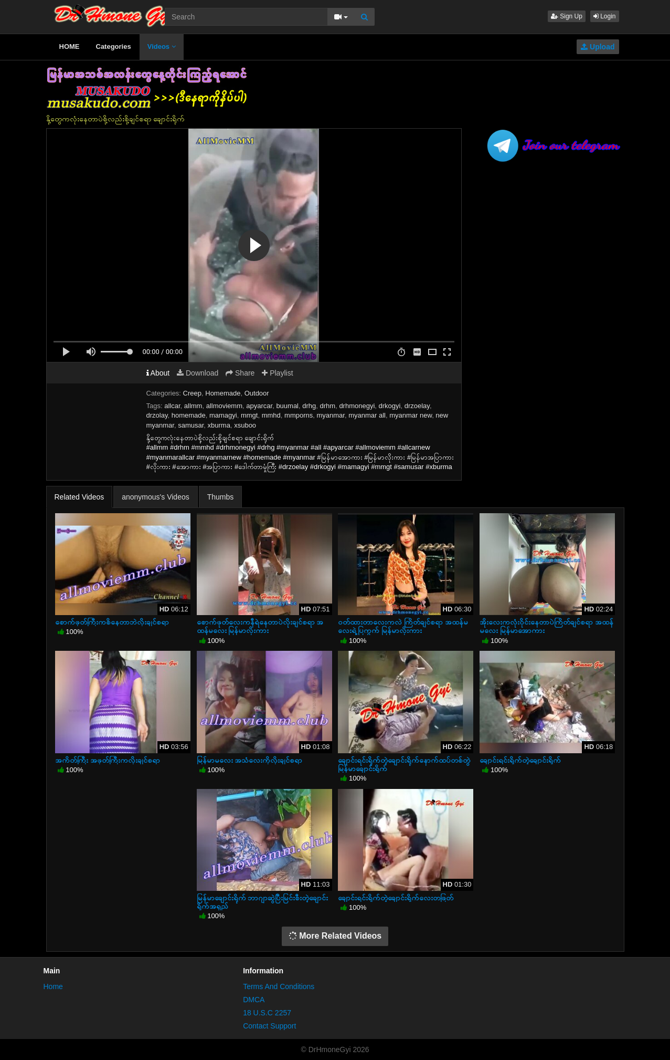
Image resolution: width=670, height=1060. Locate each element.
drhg (309, 406)
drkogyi (390, 406)
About (158, 373)
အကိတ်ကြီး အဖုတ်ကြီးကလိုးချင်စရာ (107, 760)
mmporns (298, 415)
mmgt (249, 415)
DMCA (253, 999)
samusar (191, 425)
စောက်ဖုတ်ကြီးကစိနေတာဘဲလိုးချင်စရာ (112, 622)
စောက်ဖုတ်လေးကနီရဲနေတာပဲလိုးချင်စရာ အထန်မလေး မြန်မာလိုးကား (260, 626)
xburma (219, 425)
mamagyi (223, 415)
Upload (597, 47)
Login (604, 16)
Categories (113, 46)
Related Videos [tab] (79, 497)
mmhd (271, 415)
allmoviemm (224, 406)
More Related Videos (335, 935)
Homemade (222, 393)
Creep (192, 393)
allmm (193, 406)
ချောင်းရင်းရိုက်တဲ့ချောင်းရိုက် (520, 760)
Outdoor (256, 393)
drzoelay (417, 406)
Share (240, 373)
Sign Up (566, 16)
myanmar (330, 415)
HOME (69, 46)
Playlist (277, 373)
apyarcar (259, 406)
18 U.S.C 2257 (267, 1013)
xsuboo (245, 425)
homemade (189, 415)
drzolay (157, 415)
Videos (161, 46)
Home (53, 986)
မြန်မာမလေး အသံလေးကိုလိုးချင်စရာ (250, 760)
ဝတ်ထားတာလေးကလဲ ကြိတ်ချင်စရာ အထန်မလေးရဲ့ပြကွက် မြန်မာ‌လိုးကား (403, 626)
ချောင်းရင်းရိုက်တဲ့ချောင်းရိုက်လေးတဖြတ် (395, 897)
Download (197, 373)
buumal (287, 406)
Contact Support (269, 1026)
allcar (172, 406)
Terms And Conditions (278, 986)
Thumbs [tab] (220, 497)
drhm (328, 406)
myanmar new (410, 415)
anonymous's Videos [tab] (155, 497)
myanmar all (367, 415)
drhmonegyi (357, 406)
